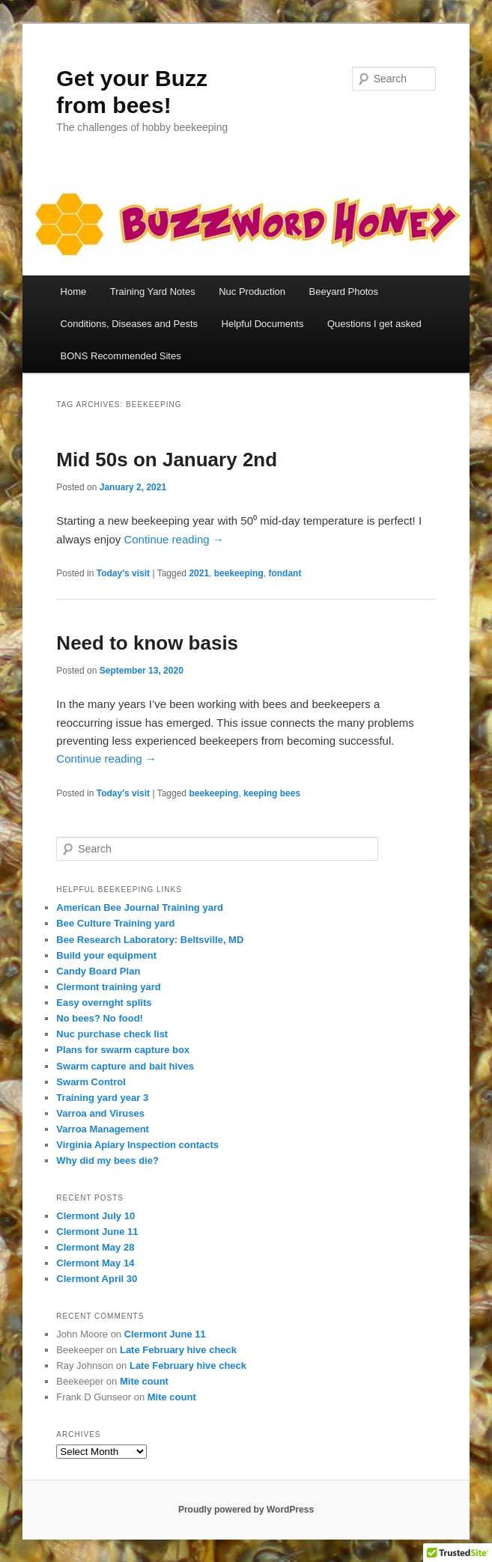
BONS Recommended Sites (121, 355)
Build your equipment (106, 955)
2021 (199, 573)
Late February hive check (178, 1349)
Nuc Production (252, 291)
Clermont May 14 (95, 1263)
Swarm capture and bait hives (125, 1066)
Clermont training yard (108, 986)
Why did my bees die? (107, 1160)
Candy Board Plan (98, 971)
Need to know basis (147, 643)
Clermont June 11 (97, 1231)
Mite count (144, 1381)
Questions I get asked (374, 323)
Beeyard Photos (344, 291)
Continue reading (173, 539)
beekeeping (239, 573)
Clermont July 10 (95, 1215)
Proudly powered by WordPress (246, 1509)
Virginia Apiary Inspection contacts (137, 1144)
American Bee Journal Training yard (139, 907)
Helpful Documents (263, 323)
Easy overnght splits (103, 1002)
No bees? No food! (99, 1018)
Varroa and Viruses (100, 1113)
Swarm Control (90, 1081)
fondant (284, 573)
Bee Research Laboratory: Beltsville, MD (149, 939)
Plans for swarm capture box (122, 1049)
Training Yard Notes (152, 291)
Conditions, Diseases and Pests (129, 323)
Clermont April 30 (96, 1278)
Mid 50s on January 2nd (166, 459)
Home (74, 291)
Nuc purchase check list (112, 1034)
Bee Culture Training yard (115, 923)
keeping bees (271, 793)
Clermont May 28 (95, 1247)
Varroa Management (102, 1129)
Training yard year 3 (102, 1097)
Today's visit (123, 573)
